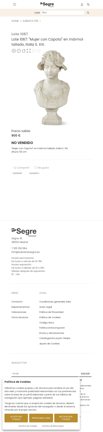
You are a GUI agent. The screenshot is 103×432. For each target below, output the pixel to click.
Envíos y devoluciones (51, 333)
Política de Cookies (28, 426)
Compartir (21, 167)
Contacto (16, 301)
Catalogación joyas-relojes (54, 338)
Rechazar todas (66, 418)
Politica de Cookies (50, 317)
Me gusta (41, 167)
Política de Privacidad (53, 426)
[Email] (44, 374)
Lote (37, 12)
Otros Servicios (19, 317)
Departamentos (20, 307)
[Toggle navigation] (14, 4)
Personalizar (41, 418)
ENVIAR (85, 373)
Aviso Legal (45, 307)
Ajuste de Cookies (50, 343)
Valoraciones (18, 312)
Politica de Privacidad (51, 312)
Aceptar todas (16, 418)
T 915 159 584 (19, 248)
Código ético (46, 322)
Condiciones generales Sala (55, 301)
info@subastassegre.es (25, 252)
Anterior (16, 173)
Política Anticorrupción (52, 327)
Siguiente (34, 173)
